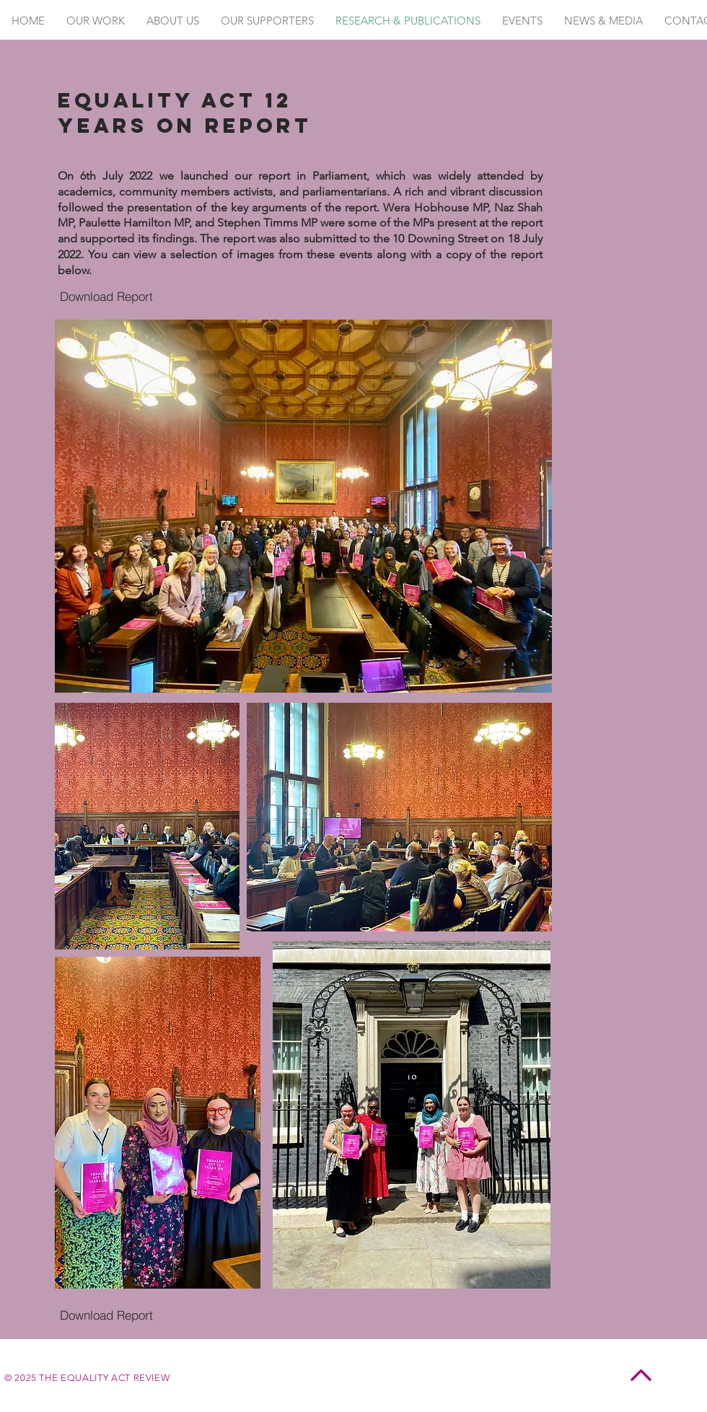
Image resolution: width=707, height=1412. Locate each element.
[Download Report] (106, 296)
